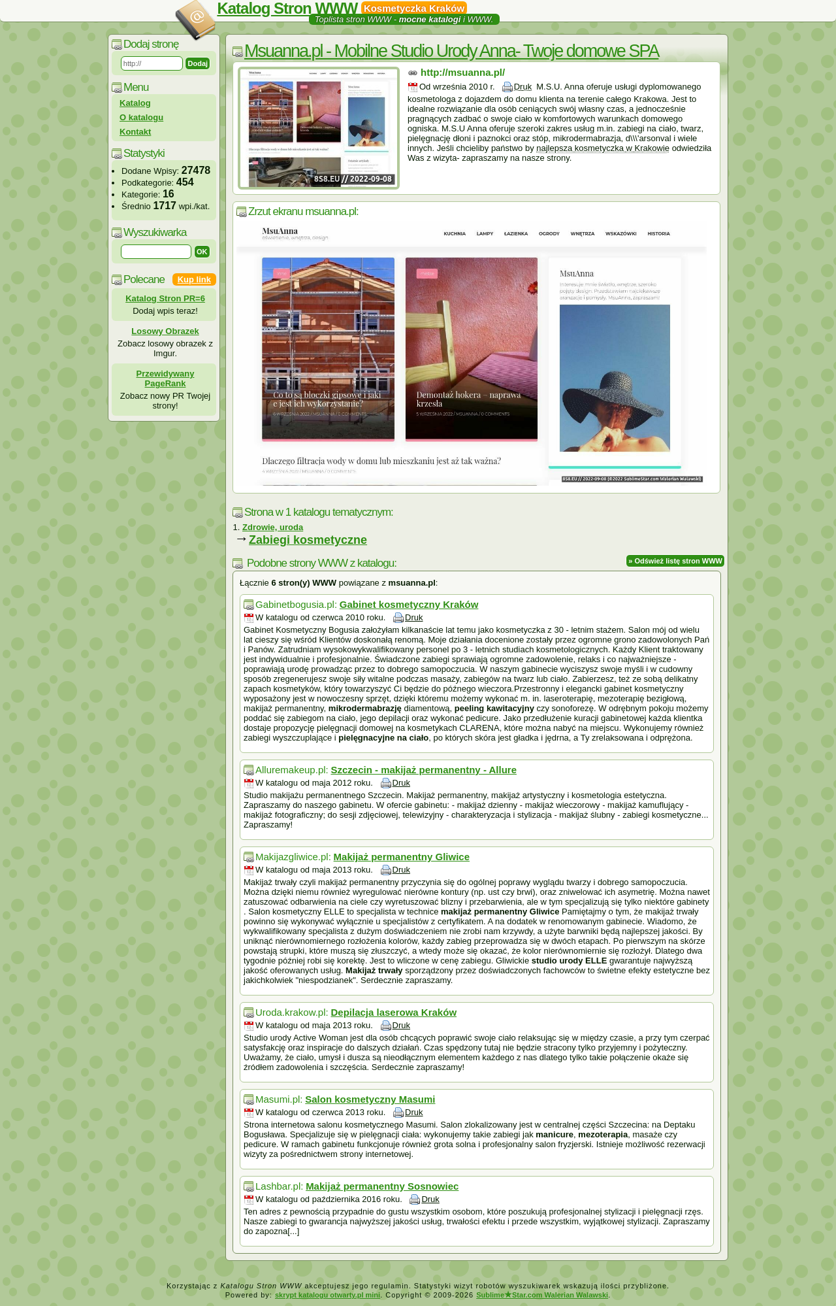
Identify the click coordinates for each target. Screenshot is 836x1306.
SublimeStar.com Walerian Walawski (542, 1295)
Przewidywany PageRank (166, 378)
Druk (523, 87)
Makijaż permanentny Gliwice (402, 856)
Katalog (135, 103)
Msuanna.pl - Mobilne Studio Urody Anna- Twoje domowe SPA (451, 51)
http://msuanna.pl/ (463, 72)
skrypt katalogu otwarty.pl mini (327, 1295)
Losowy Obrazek (165, 331)
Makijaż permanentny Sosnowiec (382, 1186)
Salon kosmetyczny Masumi (370, 1099)
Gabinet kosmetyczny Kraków (409, 604)
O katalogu (141, 117)
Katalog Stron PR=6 (165, 298)
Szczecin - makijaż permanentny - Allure (423, 769)
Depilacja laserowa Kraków (393, 1012)
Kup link (194, 279)
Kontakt (135, 132)
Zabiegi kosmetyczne (308, 539)
